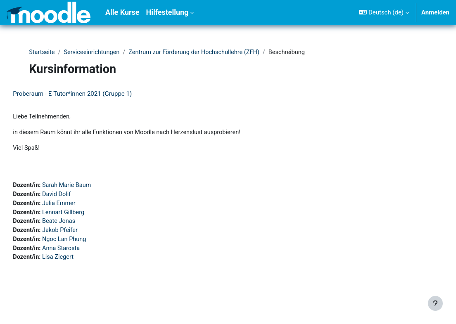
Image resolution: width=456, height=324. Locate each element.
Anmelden (435, 12)
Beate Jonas (79, 223)
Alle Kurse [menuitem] (122, 12)
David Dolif (76, 196)
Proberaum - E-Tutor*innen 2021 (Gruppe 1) (90, 94)
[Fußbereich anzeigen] (435, 303)
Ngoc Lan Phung (84, 242)
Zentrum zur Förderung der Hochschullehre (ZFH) (199, 52)
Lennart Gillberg (83, 214)
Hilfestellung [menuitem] (167, 12)
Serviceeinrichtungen (93, 52)
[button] (384, 12)
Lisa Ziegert (78, 261)
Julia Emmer (79, 205)
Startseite (42, 52)
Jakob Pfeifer (80, 233)
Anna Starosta (81, 251)
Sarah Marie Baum (87, 187)
